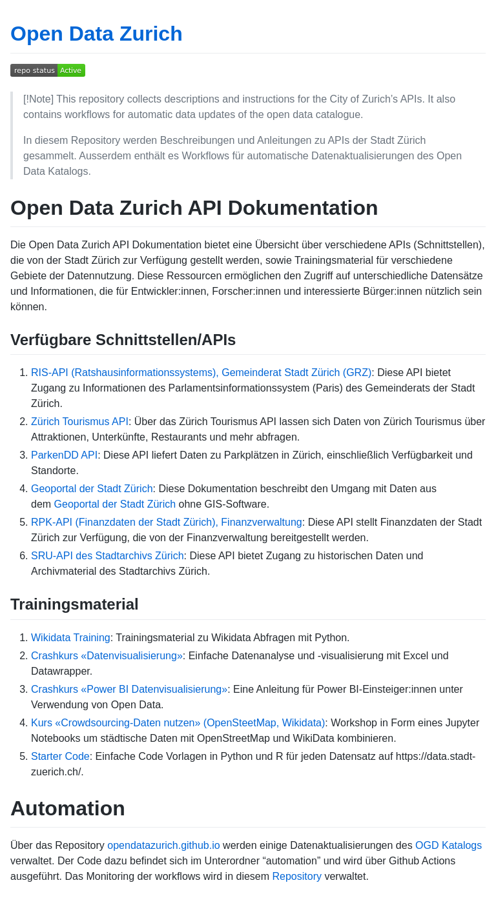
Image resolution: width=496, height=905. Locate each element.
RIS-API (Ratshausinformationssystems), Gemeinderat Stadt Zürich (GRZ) (201, 372)
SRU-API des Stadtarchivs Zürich (107, 555)
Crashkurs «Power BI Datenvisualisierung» (129, 689)
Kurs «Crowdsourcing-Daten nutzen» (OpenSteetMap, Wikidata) (178, 722)
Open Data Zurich (96, 33)
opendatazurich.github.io (163, 845)
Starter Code (60, 756)
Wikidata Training (70, 637)
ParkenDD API (64, 455)
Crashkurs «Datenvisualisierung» (107, 655)
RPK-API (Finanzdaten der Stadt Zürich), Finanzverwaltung (166, 522)
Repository (297, 876)
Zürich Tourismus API (80, 421)
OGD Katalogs (448, 845)
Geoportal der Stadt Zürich (92, 488)
